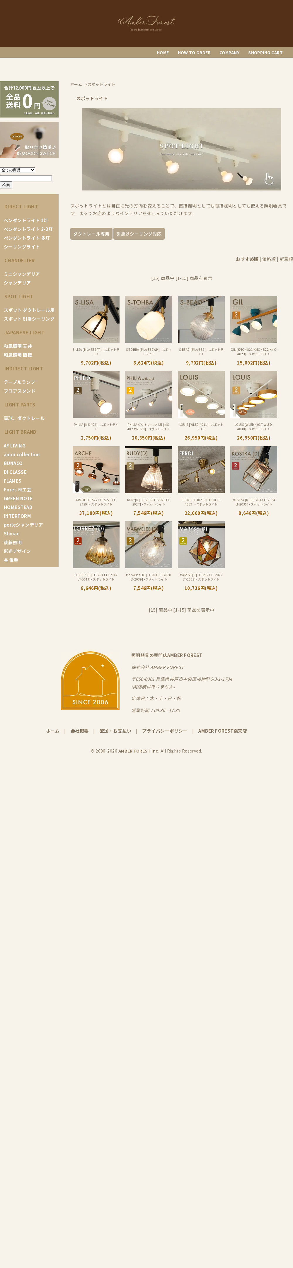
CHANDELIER (19, 260)
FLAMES (13, 481)
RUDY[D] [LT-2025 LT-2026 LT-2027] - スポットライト (148, 502)
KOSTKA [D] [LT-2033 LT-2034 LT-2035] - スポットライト (253, 502)
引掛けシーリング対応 (139, 234)
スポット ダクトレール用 (29, 310)
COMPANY (229, 52)
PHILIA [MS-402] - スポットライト (96, 426)
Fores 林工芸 (17, 489)
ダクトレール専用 (91, 234)
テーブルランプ (19, 382)
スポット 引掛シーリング (29, 319)
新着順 (286, 259)
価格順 (269, 259)
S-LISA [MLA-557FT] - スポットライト (96, 351)
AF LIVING (14, 445)
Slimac (11, 533)
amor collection (22, 454)
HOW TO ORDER (194, 52)
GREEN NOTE (18, 498)
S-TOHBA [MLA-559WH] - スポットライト (148, 351)
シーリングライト (22, 247)
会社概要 (80, 731)
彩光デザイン (17, 551)
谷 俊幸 (11, 560)
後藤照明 (13, 542)
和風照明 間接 (18, 355)
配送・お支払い (115, 731)
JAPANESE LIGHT (24, 332)
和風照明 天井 (18, 346)
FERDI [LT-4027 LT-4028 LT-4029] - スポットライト (201, 502)
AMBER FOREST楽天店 (222, 731)
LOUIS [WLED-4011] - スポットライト (201, 426)
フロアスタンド (19, 391)
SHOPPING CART (265, 52)
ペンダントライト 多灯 (27, 238)
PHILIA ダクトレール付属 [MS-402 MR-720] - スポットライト (148, 426)
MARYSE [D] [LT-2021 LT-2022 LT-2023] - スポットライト (201, 577)
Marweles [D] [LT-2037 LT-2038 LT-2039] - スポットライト (148, 577)
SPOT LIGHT (18, 296)
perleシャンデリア (23, 525)
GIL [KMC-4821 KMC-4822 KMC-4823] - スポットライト (254, 351)
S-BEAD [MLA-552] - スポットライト (201, 351)
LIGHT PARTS (19, 404)
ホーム (52, 731)
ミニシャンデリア (22, 274)
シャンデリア (17, 283)
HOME (163, 52)
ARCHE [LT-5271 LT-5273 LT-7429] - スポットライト (96, 502)
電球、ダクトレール (24, 418)
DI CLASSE (15, 472)
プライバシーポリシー (165, 731)
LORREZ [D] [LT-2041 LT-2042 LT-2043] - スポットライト (95, 577)
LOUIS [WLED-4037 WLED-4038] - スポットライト (254, 426)
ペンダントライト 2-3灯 (28, 229)
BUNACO (13, 463)
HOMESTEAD (18, 507)
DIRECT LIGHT (21, 206)
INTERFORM (17, 516)
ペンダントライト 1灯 (26, 220)
